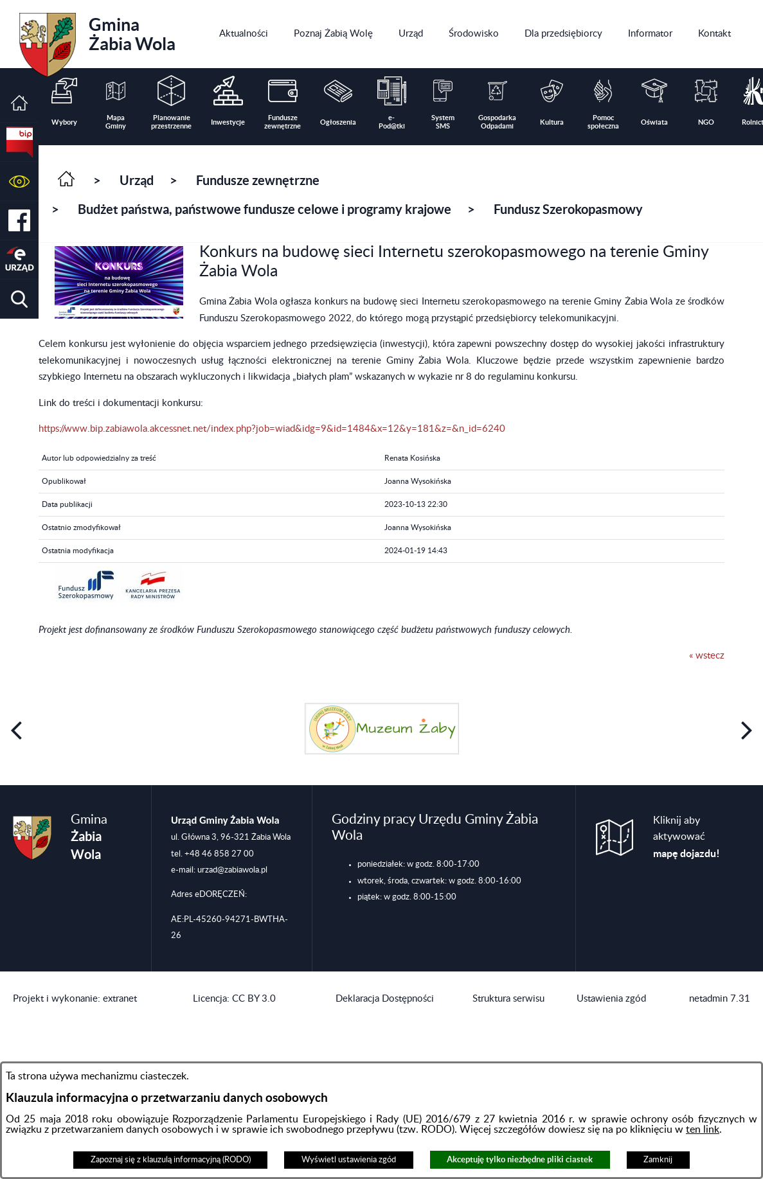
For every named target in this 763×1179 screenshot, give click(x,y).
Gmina (97, 40)
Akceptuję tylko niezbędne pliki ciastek (520, 1159)
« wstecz (706, 655)
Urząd (137, 180)
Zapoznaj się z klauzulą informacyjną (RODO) (171, 1159)
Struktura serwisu (508, 999)
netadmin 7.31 (719, 999)
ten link (702, 1129)
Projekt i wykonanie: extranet (75, 999)
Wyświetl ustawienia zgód (348, 1159)
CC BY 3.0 (254, 999)
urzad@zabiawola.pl (232, 870)
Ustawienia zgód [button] (611, 999)
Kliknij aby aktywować (686, 837)
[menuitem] (243, 34)
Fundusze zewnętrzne (257, 180)
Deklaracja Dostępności (385, 999)
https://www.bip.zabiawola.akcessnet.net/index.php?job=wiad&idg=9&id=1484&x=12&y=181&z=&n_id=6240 (272, 429)
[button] (19, 181)
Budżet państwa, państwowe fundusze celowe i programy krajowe (264, 209)
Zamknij (657, 1159)
